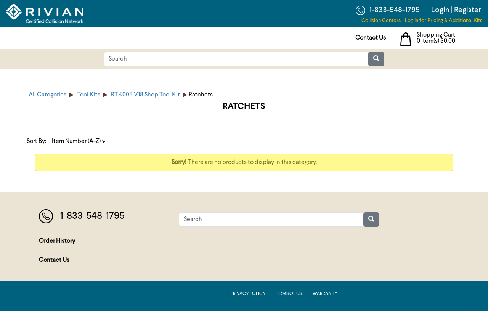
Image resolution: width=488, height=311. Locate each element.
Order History (57, 241)
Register (467, 10)
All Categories (47, 95)
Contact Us (370, 38)
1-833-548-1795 (388, 10)
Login (440, 10)
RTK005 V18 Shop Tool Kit (145, 95)
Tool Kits (88, 95)
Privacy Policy (248, 294)
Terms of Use (289, 294)
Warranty (325, 294)
